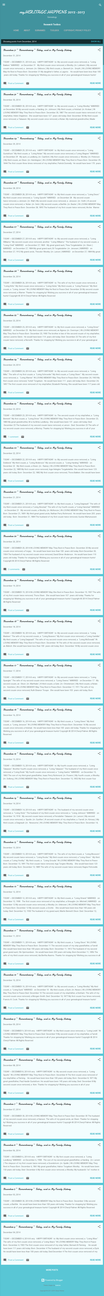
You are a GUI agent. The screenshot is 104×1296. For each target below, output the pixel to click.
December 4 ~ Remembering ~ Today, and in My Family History (37, 1227)
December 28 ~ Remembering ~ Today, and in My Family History (37, 182)
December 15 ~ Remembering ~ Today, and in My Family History (37, 754)
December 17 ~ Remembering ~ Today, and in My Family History (37, 665)
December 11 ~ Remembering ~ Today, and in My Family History (37, 930)
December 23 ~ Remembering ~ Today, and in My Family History (37, 403)
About (27, 30)
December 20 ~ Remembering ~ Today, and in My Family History (37, 536)
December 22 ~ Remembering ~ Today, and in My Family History (37, 448)
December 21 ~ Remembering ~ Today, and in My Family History (37, 492)
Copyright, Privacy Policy (77, 30)
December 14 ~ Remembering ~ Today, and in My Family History (37, 798)
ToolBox (54, 30)
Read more (95, 83)
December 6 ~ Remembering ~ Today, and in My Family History (37, 1145)
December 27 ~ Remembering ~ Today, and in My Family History (37, 227)
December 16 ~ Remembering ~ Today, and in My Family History (37, 709)
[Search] (100, 5)
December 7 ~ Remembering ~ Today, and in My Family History (37, 1104)
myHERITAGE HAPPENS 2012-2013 (52, 12)
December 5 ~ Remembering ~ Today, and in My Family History (37, 1189)
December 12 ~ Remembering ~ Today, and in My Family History (37, 886)
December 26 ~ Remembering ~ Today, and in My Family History (37, 271)
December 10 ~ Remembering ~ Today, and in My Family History (37, 974)
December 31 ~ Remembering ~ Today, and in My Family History (37, 50)
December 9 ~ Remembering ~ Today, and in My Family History (37, 1019)
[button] (99, 50)
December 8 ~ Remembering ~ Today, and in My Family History (37, 1060)
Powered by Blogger (52, 1280)
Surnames (40, 30)
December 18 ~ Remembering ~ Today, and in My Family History (37, 621)
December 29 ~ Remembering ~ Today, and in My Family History (37, 138)
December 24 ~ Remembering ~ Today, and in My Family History (37, 359)
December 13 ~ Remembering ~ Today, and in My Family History (37, 842)
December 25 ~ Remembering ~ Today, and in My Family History (37, 315)
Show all (96, 41)
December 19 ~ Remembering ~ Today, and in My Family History (37, 580)
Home (16, 30)
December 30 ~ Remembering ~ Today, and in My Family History (37, 94)
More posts (52, 1270)
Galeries (58, 1285)
